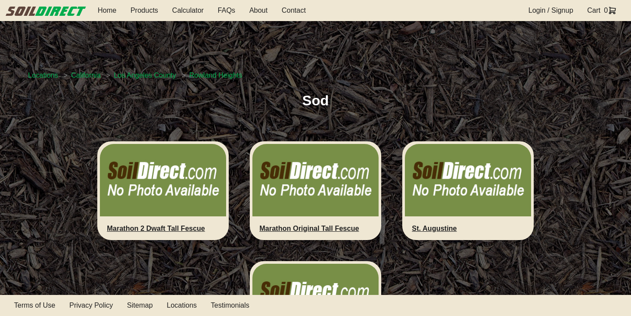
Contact (294, 10)
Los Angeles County (145, 75)
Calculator (188, 10)
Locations (43, 75)
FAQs (226, 10)
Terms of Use (34, 305)
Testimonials (230, 305)
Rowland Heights (215, 75)
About (258, 10)
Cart (593, 10)
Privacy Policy (91, 305)
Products (144, 10)
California (86, 75)
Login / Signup (550, 10)
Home (107, 10)
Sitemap (140, 305)
